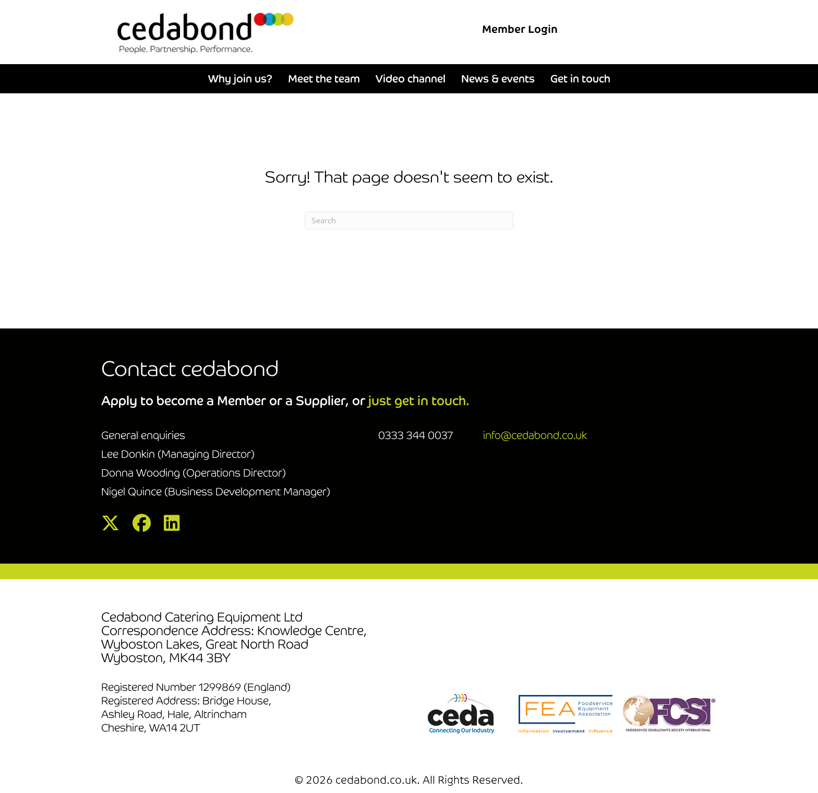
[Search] (409, 220)
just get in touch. (419, 401)
